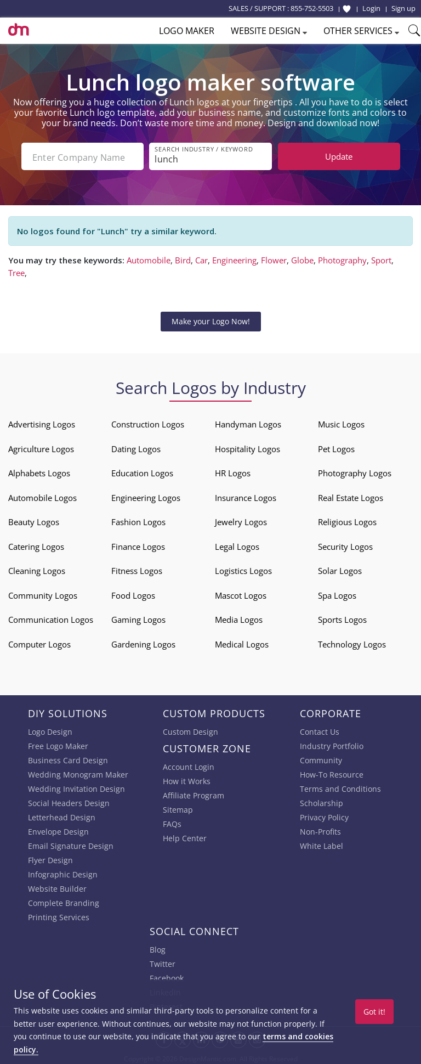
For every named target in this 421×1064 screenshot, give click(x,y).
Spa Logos (337, 593)
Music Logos (341, 421)
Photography (342, 257)
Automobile (148, 257)
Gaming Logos (138, 617)
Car (201, 257)
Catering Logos (36, 544)
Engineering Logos (145, 495)
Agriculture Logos (41, 446)
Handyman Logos (248, 421)
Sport (381, 257)
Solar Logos (340, 568)
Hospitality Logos (247, 446)
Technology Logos (352, 642)
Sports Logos (342, 617)
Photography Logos (354, 470)
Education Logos (142, 470)
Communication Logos (50, 617)
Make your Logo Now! (211, 319)
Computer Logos (39, 642)
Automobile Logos (42, 495)
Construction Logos (147, 421)
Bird (183, 257)
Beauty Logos (33, 519)
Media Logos (239, 617)
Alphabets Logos (39, 470)
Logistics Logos (243, 568)
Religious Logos (347, 519)
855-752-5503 (312, 8)
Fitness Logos (136, 568)
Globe (302, 257)
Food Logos (133, 593)
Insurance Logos (245, 495)
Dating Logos (136, 446)
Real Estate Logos (350, 495)
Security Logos (345, 544)
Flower (274, 257)
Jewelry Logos (241, 519)
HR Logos (233, 470)
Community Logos (42, 593)
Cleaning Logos (36, 568)
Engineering (234, 257)
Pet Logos (336, 446)
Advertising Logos (41, 421)
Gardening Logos (143, 642)
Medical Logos (242, 642)
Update (338, 156)
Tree (16, 270)
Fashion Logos (138, 519)
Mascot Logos (240, 593)
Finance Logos (138, 544)
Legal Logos (237, 544)
